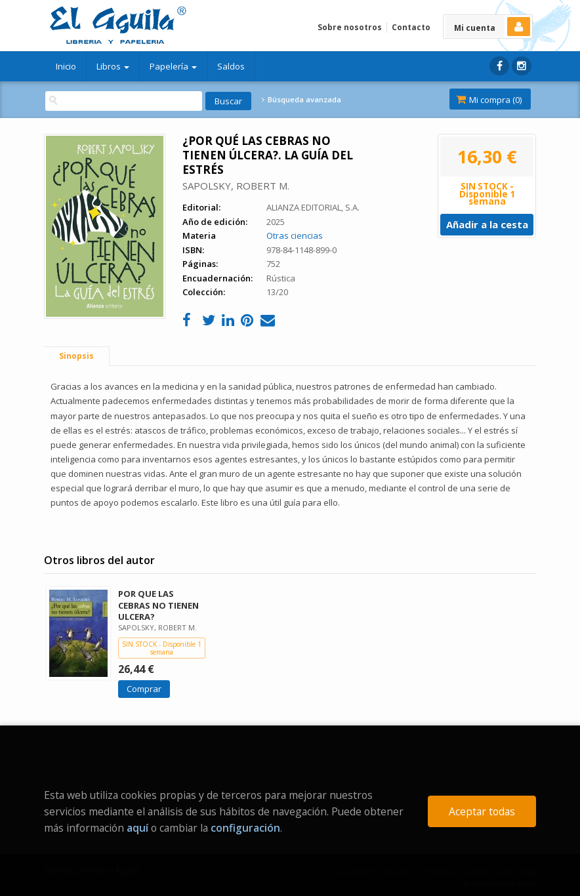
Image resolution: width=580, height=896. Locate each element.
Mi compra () (489, 100)
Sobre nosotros (350, 27)
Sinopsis (76, 355)
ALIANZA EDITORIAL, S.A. (313, 207)
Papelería (173, 66)
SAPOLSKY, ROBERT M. (235, 185)
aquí (137, 828)
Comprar (144, 689)
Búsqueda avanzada (301, 100)
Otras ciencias (294, 235)
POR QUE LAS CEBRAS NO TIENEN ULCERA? (158, 605)
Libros (112, 66)
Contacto (411, 27)
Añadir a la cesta (487, 224)
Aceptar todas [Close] (482, 811)
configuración (245, 828)
